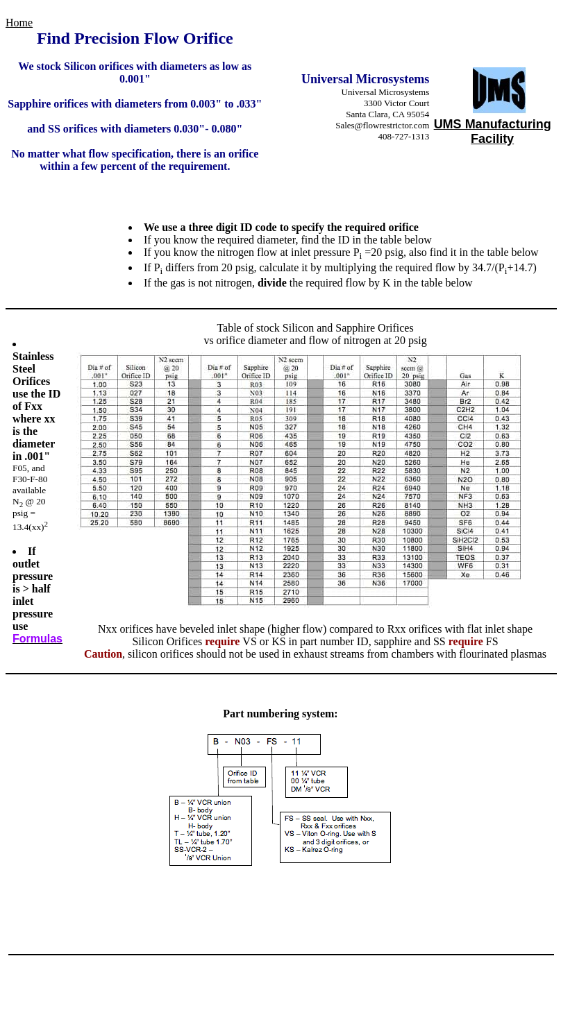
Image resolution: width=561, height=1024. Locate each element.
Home (19, 22)
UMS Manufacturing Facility (492, 131)
